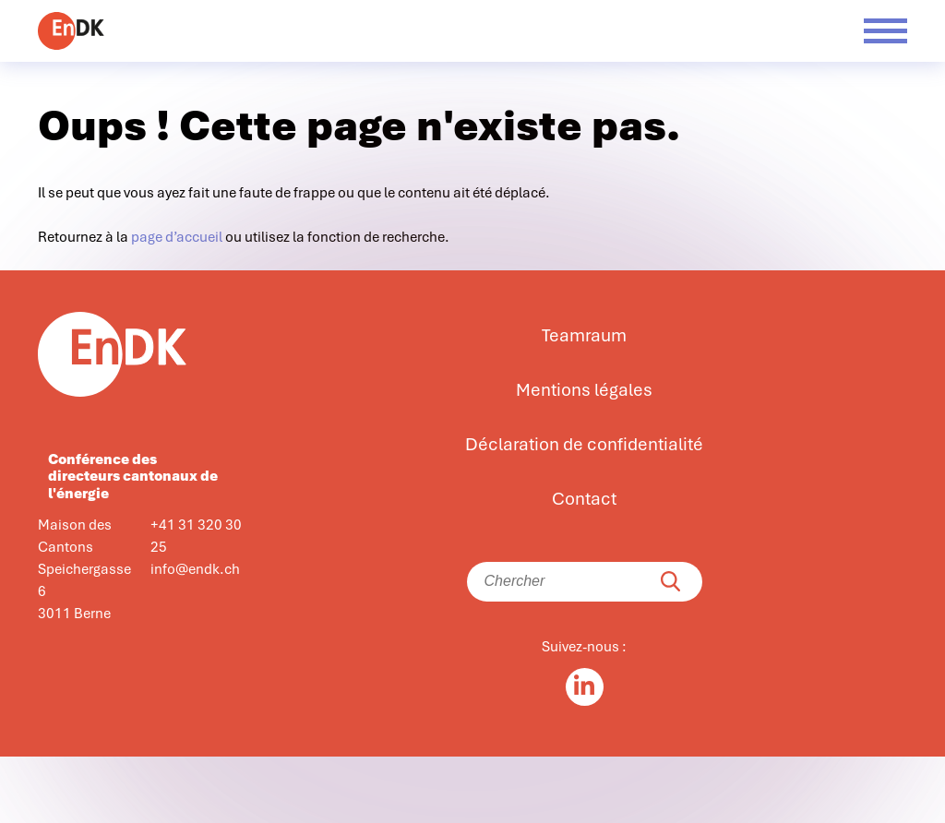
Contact (584, 499)
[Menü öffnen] (885, 31)
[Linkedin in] (585, 687)
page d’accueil (176, 237)
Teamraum (584, 336)
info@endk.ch (195, 569)
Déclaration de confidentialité (584, 445)
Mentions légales (584, 390)
